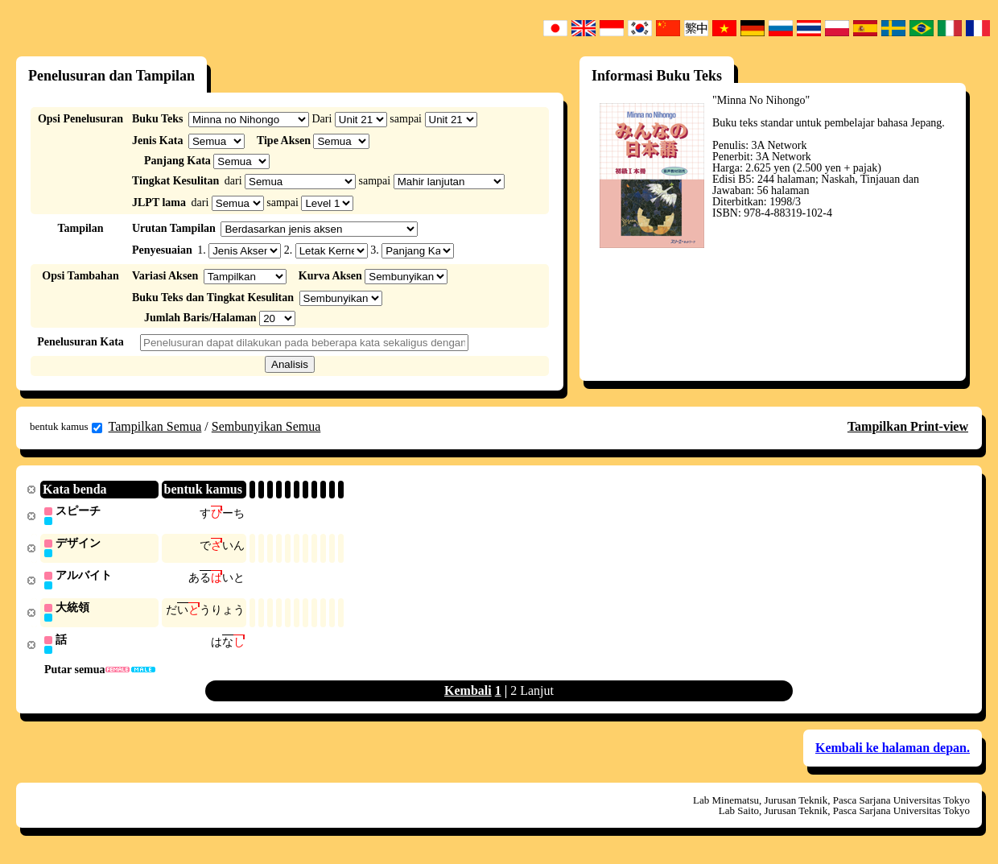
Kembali (468, 694)
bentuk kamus (66, 426)
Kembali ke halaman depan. (892, 752)
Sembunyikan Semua (266, 426)
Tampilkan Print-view (907, 426)
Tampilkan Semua (155, 426)
